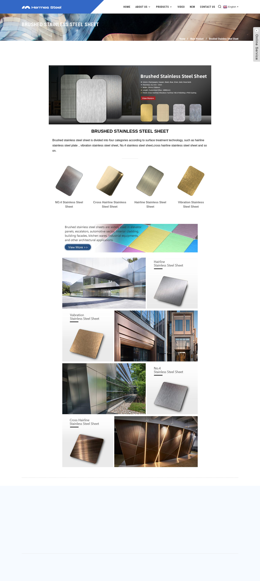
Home (127, 6)
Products (164, 6)
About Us (143, 6)
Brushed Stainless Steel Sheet (223, 38)
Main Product (196, 38)
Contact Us (207, 6)
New (192, 6)
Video (181, 6)
